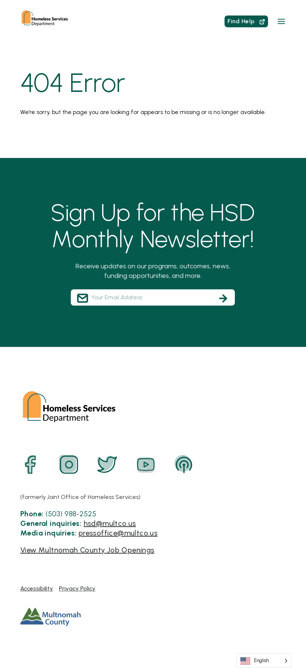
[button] (281, 21)
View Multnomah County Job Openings (87, 549)
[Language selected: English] (263, 661)
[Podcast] (184, 464)
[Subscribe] (223, 298)
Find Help (246, 21)
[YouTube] (145, 464)
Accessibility (36, 588)
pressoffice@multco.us (118, 532)
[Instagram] (69, 464)
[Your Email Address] (153, 297)
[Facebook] (30, 464)
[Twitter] (107, 464)
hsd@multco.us (110, 523)
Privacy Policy (77, 588)
